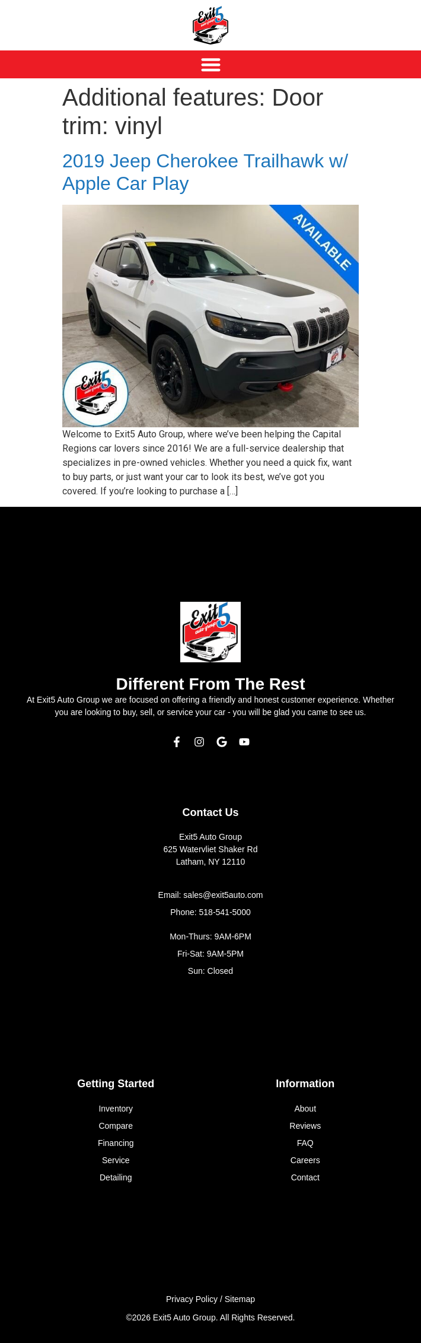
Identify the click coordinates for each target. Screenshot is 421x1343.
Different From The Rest (210, 684)
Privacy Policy (192, 1299)
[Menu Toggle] (210, 64)
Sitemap (240, 1299)
